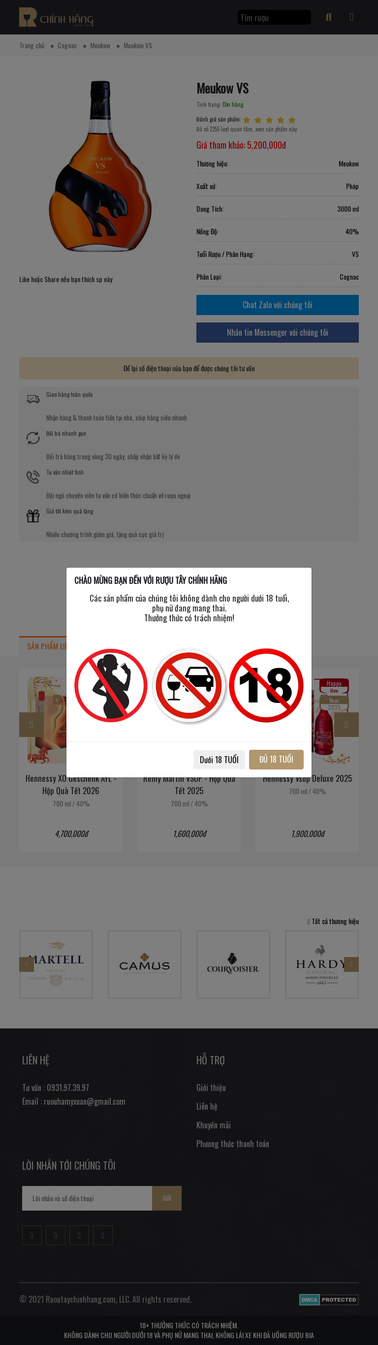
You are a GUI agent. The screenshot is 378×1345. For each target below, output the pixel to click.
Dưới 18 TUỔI (219, 760)
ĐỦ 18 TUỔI (276, 759)
